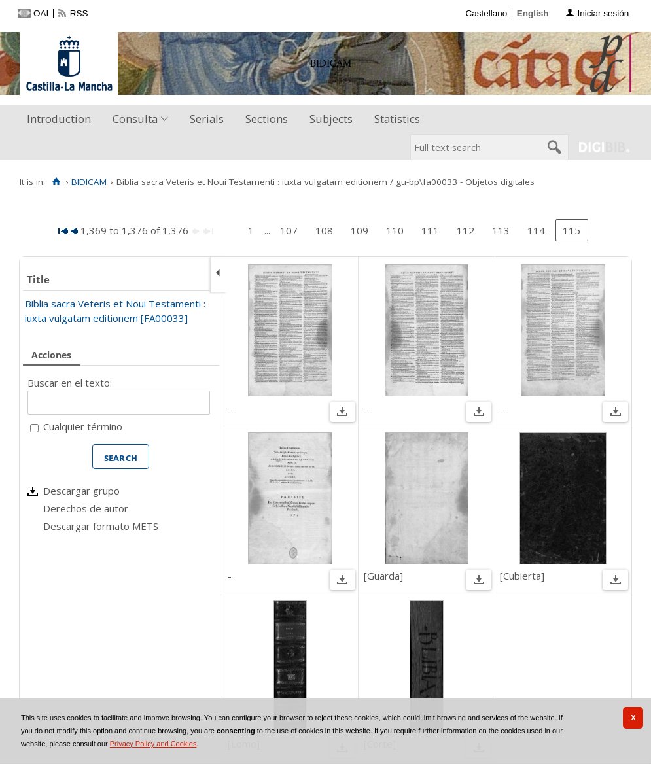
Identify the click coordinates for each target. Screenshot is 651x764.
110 (395, 230)
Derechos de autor (85, 508)
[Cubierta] (522, 575)
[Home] (56, 181)
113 (501, 230)
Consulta (135, 118)
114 (536, 230)
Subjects (331, 118)
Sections (266, 118)
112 (465, 230)
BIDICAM (89, 182)
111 (430, 230)
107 (289, 230)
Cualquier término (82, 426)
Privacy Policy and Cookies (153, 744)
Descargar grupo (81, 490)
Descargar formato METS (100, 525)
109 (359, 230)
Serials (207, 118)
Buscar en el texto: (69, 382)
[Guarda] (383, 575)
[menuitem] (62, 119)
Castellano (486, 13)
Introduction (59, 118)
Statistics (397, 118)
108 (324, 230)
